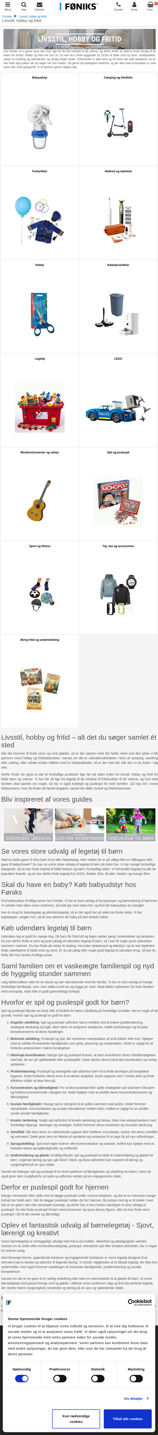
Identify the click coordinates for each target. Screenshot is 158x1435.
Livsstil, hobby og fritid (33, 16)
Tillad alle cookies (128, 1419)
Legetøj (40, 358)
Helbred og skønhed (118, 171)
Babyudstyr (39, 77)
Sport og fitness (39, 546)
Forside (7, 16)
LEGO (118, 358)
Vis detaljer (133, 1399)
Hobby (39, 265)
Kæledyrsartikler (118, 265)
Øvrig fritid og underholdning (39, 640)
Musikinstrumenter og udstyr (39, 452)
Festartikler (39, 171)
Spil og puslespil (118, 452)
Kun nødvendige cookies (76, 1419)
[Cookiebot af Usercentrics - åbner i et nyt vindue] (131, 1302)
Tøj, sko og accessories (118, 546)
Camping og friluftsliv (118, 77)
